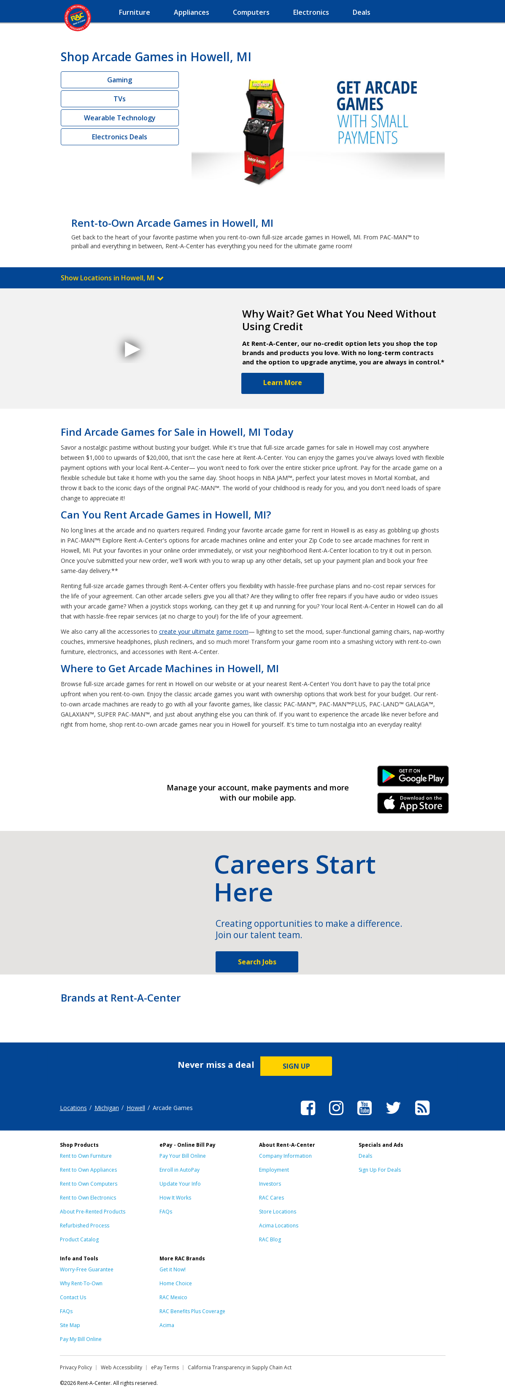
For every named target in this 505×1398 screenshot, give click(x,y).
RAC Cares (271, 1197)
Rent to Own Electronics (88, 1197)
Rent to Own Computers (88, 1183)
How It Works (175, 1197)
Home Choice (175, 1283)
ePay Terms (165, 1367)
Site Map (70, 1325)
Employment (274, 1169)
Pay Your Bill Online (182, 1155)
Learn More (282, 382)
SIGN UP (296, 1066)
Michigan (107, 1108)
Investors (270, 1183)
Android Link (413, 779)
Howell (136, 1108)
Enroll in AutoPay (179, 1169)
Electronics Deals (119, 136)
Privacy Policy (76, 1367)
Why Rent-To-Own (81, 1283)
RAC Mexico (173, 1297)
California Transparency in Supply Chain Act (240, 1367)
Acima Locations (278, 1225)
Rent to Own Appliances (88, 1169)
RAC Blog (270, 1239)
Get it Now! (172, 1269)
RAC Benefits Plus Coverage (192, 1311)
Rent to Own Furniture (86, 1155)
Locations (73, 1108)
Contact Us (73, 1297)
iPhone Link (412, 806)
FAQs (165, 1211)
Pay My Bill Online (81, 1339)
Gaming (119, 79)
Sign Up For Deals (380, 1169)
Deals (365, 1155)
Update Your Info (180, 1183)
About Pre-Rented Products (92, 1211)
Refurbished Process (84, 1225)
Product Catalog (79, 1239)
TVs (119, 98)
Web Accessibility (121, 1367)
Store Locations (277, 1211)
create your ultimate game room (203, 631)
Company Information (285, 1155)
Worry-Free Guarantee (86, 1269)
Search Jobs (257, 961)
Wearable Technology (120, 117)
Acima (166, 1325)
